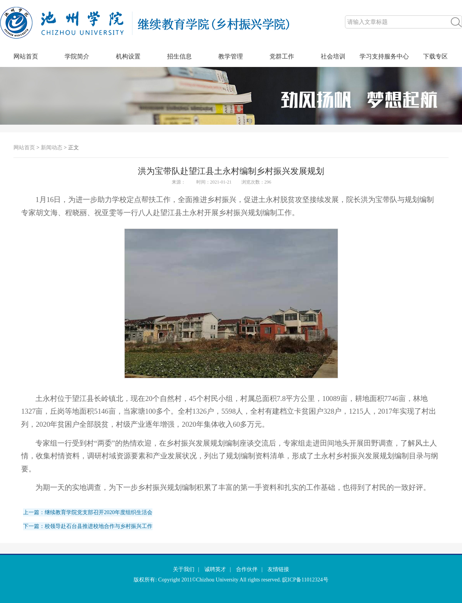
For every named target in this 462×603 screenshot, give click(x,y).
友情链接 (278, 569)
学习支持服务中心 (384, 56)
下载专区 (435, 56)
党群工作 (282, 56)
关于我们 (183, 569)
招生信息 (179, 56)
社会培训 (333, 56)
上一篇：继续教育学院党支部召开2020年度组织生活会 (87, 512)
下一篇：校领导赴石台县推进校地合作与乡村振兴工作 (87, 526)
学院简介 (77, 56)
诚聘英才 (215, 569)
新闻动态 (51, 147)
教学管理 (230, 56)
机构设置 (128, 56)
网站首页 (25, 56)
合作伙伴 (247, 569)
